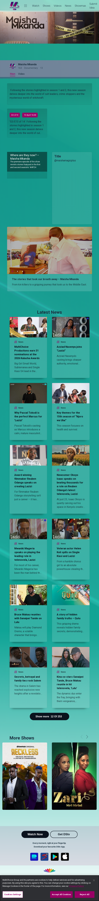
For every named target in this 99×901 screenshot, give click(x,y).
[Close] (93, 880)
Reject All (84, 894)
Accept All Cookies (61, 894)
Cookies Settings (12, 894)
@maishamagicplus (65, 160)
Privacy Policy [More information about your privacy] (76, 886)
